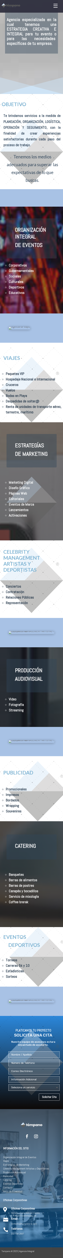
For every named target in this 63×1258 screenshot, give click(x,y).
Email (14, 1219)
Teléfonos (17, 1229)
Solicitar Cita (49, 1097)
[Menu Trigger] (55, 5)
